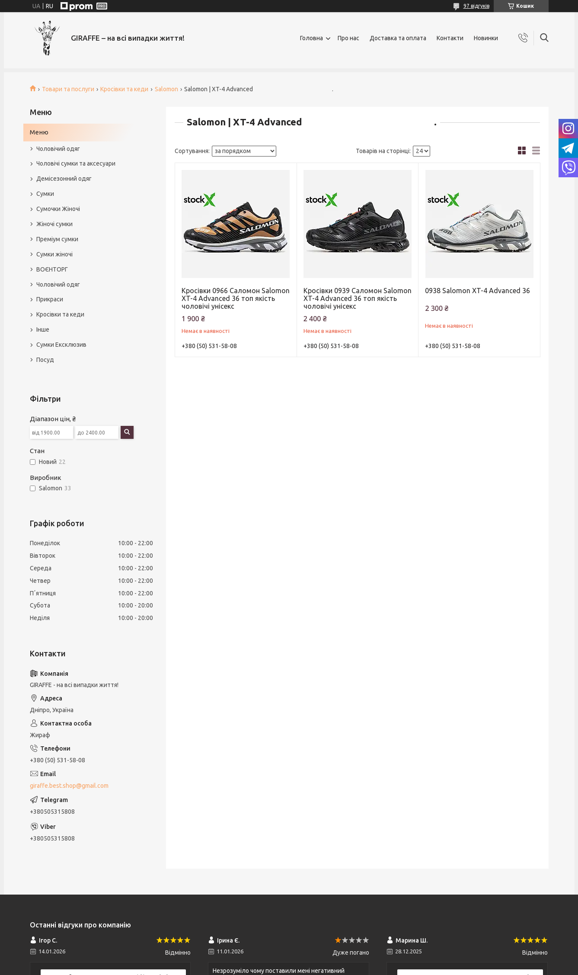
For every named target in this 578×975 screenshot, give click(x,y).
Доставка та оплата (398, 38)
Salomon (166, 89)
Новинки (486, 38)
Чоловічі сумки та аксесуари (75, 163)
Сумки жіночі (54, 254)
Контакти (450, 38)
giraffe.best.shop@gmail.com (69, 785)
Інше (42, 329)
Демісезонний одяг (64, 178)
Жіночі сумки (54, 224)
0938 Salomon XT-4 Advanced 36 (477, 290)
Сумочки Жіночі (58, 208)
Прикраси (49, 299)
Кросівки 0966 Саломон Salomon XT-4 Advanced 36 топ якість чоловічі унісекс (236, 298)
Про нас (348, 38)
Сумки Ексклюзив (61, 344)
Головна (311, 38)
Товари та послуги (68, 89)
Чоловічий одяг (58, 148)
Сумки (45, 193)
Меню (39, 132)
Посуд (45, 359)
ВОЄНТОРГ (52, 269)
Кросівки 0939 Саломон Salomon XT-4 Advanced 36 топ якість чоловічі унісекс (357, 298)
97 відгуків (476, 6)
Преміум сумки (57, 239)
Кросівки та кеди (124, 89)
